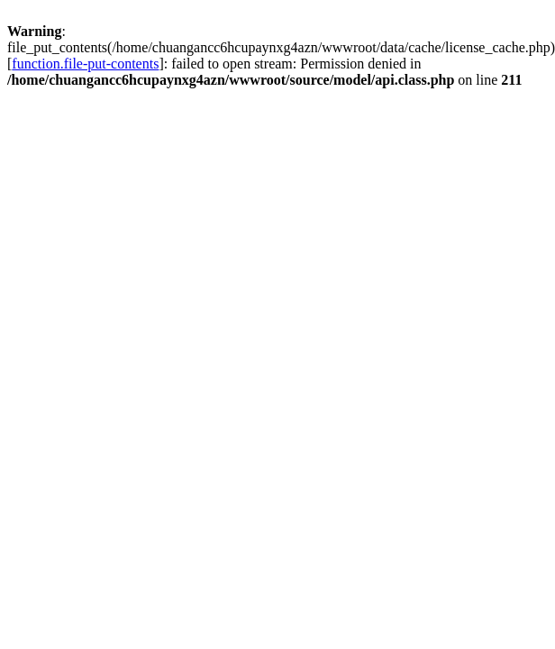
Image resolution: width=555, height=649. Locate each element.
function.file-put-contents (85, 63)
